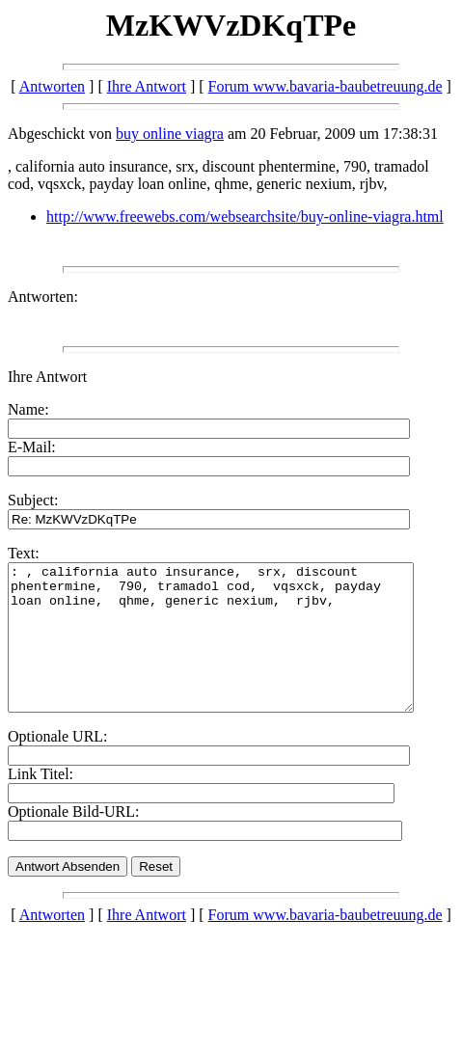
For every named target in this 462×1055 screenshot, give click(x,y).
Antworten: (43, 296)
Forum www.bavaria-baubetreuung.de (325, 86)
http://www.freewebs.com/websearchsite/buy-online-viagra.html (245, 216)
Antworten (52, 86)
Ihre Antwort (146, 86)
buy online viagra (170, 133)
